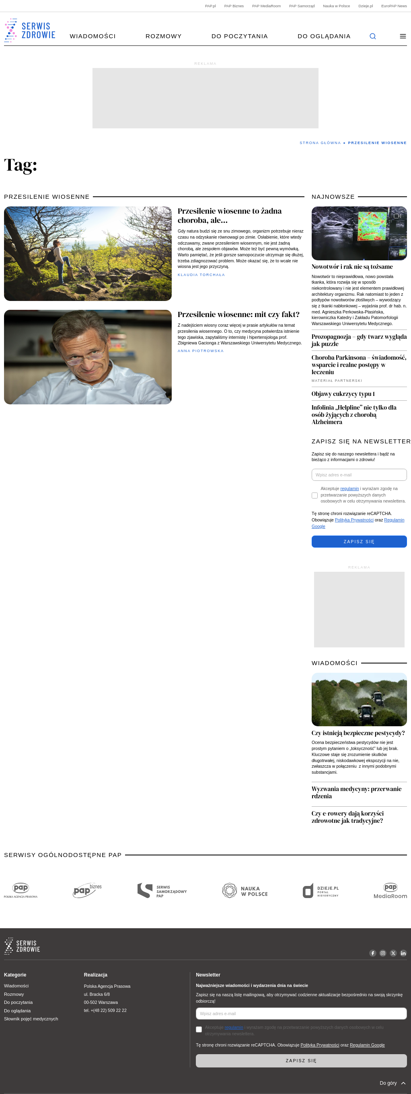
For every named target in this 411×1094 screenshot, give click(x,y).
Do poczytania (240, 36)
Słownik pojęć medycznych (31, 1018)
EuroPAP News (394, 6)
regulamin (350, 488)
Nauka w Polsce (336, 6)
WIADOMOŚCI (335, 662)
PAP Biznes (234, 6)
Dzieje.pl (365, 6)
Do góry (393, 1083)
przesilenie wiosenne (47, 196)
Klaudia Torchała (201, 275)
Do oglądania (324, 36)
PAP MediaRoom (266, 6)
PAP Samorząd (301, 6)
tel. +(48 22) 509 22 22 (105, 1010)
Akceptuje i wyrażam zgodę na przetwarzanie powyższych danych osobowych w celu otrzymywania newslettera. (363, 495)
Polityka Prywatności (354, 519)
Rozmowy (164, 36)
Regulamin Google (367, 1044)
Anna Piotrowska (201, 351)
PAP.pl (210, 6)
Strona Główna (320, 143)
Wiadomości (93, 36)
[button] (403, 36)
